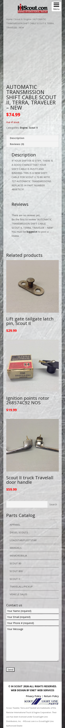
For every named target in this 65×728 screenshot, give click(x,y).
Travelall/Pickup (21, 586)
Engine (27, 19)
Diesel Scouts (19, 532)
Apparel (15, 524)
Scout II (18, 19)
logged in (32, 231)
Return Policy (51, 696)
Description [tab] (17, 138)
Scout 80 (15, 563)
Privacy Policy (33, 696)
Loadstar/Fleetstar (23, 540)
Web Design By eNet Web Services (32, 690)
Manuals (15, 547)
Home (9, 19)
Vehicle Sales (18, 594)
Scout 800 (16, 571)
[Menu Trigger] (56, 6)
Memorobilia (18, 555)
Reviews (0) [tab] (17, 144)
